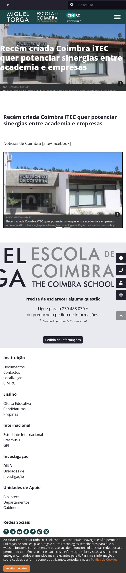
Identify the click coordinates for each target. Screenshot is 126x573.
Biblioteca (11, 496)
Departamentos (16, 502)
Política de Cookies (104, 559)
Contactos (11, 372)
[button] (12, 192)
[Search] (101, 5)
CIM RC (9, 383)
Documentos (14, 367)
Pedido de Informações (63, 340)
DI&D (7, 465)
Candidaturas (14, 408)
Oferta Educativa (17, 403)
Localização (12, 377)
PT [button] (9, 4)
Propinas (10, 414)
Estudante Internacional (23, 434)
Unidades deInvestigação (13, 474)
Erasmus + (12, 440)
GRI (6, 445)
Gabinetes (11, 507)
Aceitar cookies (16, 568)
